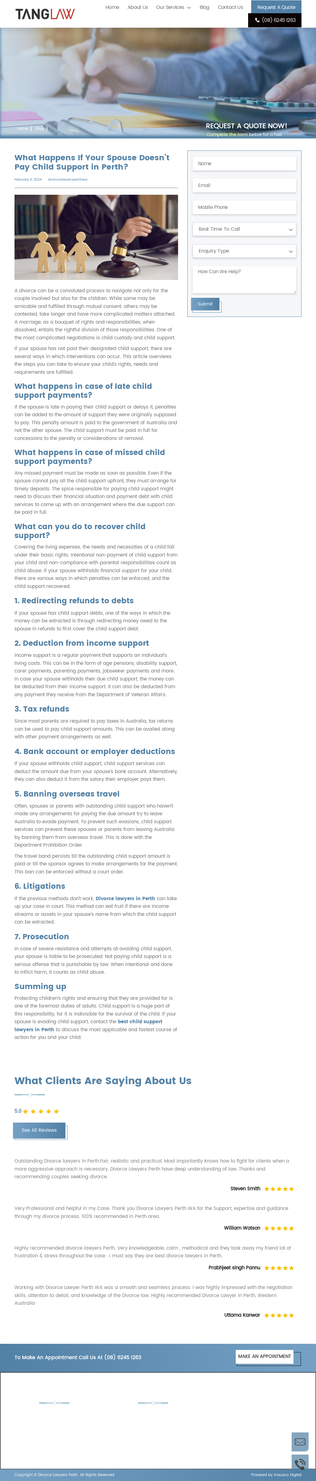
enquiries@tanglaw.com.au (80, 1450)
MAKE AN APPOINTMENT (264, 1356)
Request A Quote (276, 7)
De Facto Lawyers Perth (246, 1415)
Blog (205, 7)
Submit (205, 304)
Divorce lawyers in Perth (125, 899)
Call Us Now (300, 1464)
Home (112, 7)
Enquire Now (300, 1441)
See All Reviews (39, 1130)
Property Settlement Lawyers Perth (168, 1443)
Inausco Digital (287, 1475)
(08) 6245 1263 (274, 20)
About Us (137, 7)
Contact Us (230, 7)
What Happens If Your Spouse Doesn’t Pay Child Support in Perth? (78, 140)
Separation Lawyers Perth (248, 1439)
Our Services (170, 7)
